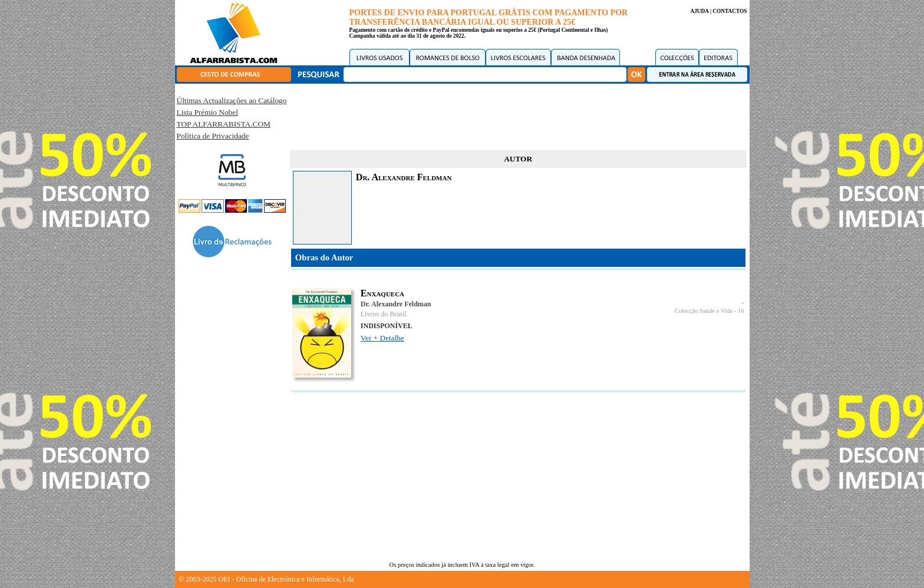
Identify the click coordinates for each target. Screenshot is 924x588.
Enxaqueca (382, 293)
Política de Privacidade (213, 135)
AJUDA (699, 11)
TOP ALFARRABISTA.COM (223, 124)
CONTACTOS (729, 11)
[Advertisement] (517, 114)
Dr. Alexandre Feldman (396, 304)
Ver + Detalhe (382, 337)
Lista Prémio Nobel (207, 112)
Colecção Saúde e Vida (703, 311)
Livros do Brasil (384, 314)
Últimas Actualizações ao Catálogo (232, 100)
